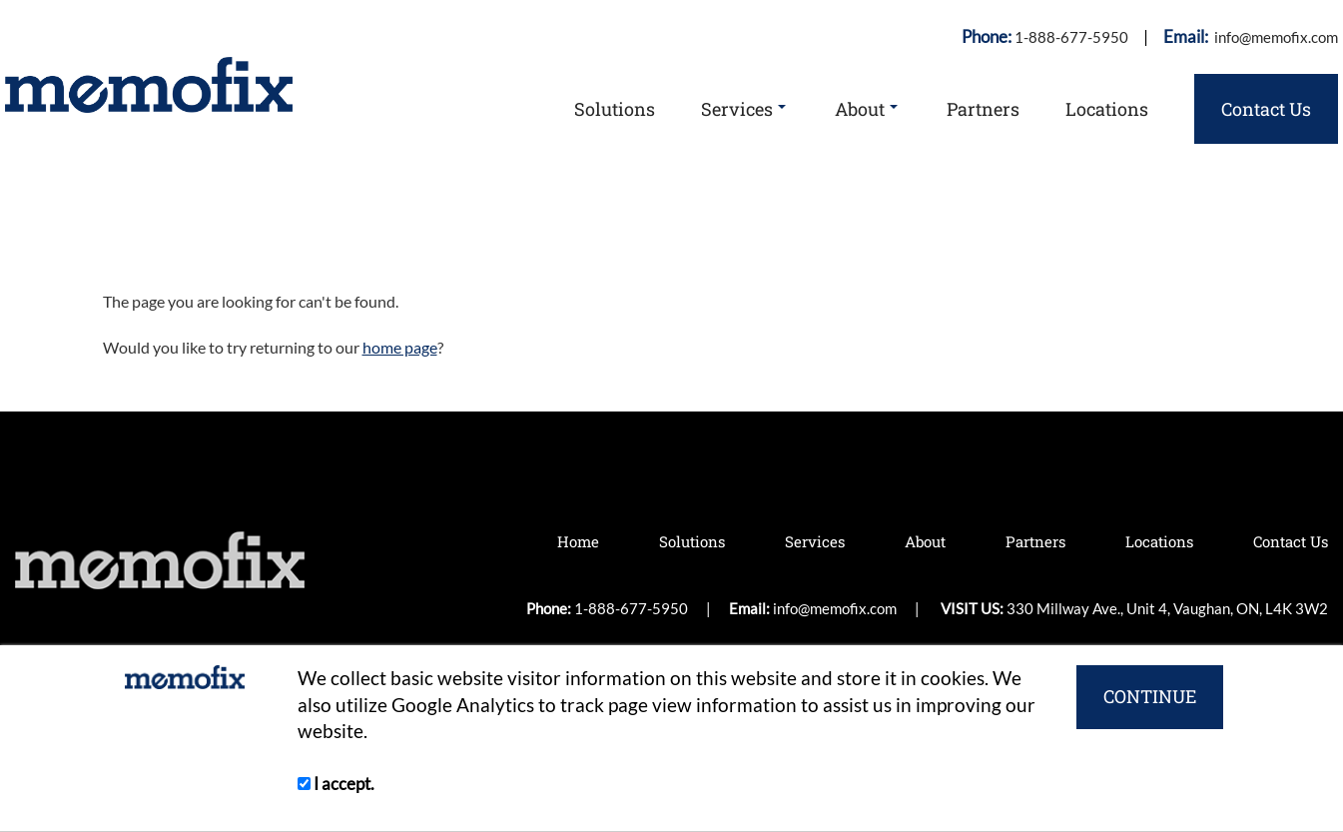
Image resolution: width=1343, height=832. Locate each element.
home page (399, 347)
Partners (983, 109)
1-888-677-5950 (1071, 37)
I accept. (336, 783)
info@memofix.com (1274, 37)
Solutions (614, 109)
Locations (1106, 109)
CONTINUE (1149, 696)
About (866, 109)
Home (578, 541)
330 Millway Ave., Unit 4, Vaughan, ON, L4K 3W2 (1167, 608)
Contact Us (1266, 109)
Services (743, 109)
